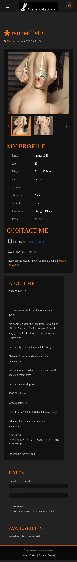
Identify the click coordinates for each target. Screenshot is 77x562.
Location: (16, 187)
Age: (14, 163)
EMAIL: (19, 251)
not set (33, 251)
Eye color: (17, 203)
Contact (33, 555)
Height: (15, 171)
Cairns (10, 41)
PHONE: (19, 242)
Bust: (14, 179)
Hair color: (17, 211)
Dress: (14, 219)
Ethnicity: (17, 195)
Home (24, 555)
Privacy (42, 555)
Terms (51, 555)
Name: (15, 155)
